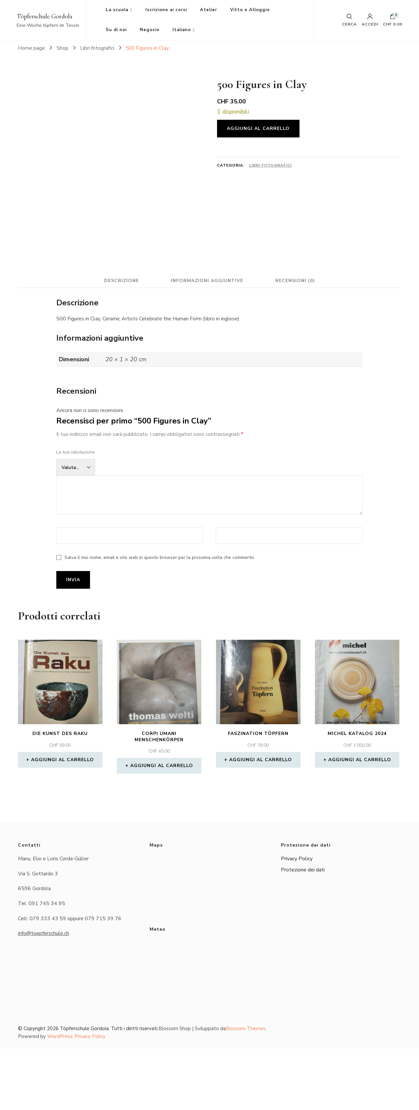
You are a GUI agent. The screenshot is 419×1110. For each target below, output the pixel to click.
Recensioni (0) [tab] (297, 342)
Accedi (370, 20)
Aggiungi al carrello (258, 128)
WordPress (59, 1098)
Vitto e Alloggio (250, 10)
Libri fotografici (270, 165)
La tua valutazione (75, 513)
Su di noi (116, 30)
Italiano (182, 30)
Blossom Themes (245, 1089)
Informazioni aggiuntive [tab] (207, 342)
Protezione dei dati (303, 931)
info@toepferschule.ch (43, 994)
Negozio (149, 30)
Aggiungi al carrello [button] (62, 821)
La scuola (117, 10)
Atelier (208, 10)
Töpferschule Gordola (44, 16)
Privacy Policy (297, 919)
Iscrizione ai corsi (166, 10)
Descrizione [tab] (119, 342)
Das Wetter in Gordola (210, 1024)
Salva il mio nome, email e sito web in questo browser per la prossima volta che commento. (159, 619)
